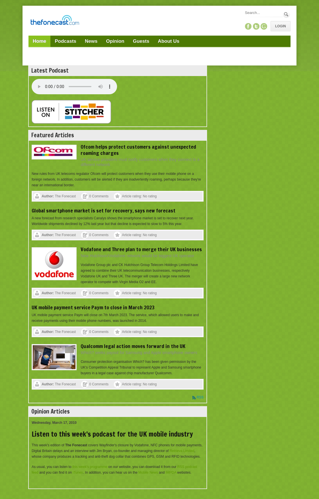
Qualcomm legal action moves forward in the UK (133, 346)
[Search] (263, 12)
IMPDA (170, 473)
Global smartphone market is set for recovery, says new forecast (103, 210)
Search (286, 14)
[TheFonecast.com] (54, 21)
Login (280, 26)
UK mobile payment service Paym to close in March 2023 (93, 307)
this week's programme (89, 467)
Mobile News (148, 473)
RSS (200, 397)
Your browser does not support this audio (74, 86)
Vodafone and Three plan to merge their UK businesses (141, 249)
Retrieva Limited (181, 451)
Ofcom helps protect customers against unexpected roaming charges (138, 150)
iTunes (78, 473)
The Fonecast (65, 196)
